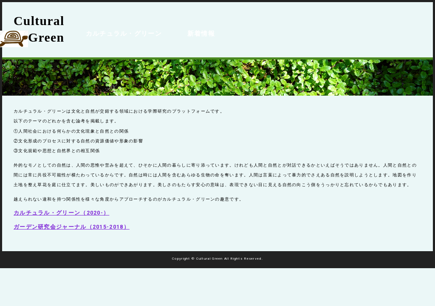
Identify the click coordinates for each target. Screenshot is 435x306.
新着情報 (189, 28)
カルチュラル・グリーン (119, 28)
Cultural (39, 30)
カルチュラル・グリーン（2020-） (61, 213)
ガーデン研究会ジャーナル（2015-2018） (72, 227)
